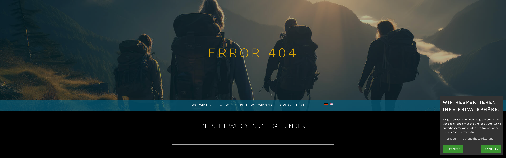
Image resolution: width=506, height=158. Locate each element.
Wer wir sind (261, 105)
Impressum (451, 138)
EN (331, 105)
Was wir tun (202, 105)
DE (326, 105)
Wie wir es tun (231, 105)
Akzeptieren (454, 149)
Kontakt (286, 105)
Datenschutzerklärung (477, 138)
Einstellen (491, 149)
